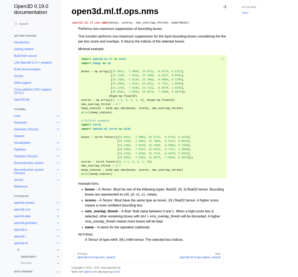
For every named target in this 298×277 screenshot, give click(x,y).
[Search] (36, 24)
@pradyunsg (105, 271)
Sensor (18, 179)
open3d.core (22, 209)
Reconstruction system (29, 163)
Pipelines (20, 149)
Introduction (21, 42)
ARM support (22, 82)
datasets (26, 263)
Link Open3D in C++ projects (33, 62)
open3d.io (20, 229)
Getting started (23, 49)
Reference (21, 186)
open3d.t (20, 236)
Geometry (20, 122)
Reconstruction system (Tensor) (29, 171)
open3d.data (22, 216)
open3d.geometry (25, 223)
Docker (18, 76)
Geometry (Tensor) (26, 129)
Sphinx (88, 271)
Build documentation (27, 69)
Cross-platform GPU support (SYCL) (32, 91)
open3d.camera (24, 202)
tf (18, 250)
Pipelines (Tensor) (26, 156)
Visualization (22, 142)
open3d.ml (21, 243)
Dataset (19, 136)
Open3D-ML (22, 99)
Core (17, 115)
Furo (117, 271)
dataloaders (28, 256)
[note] (36, 272)
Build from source (25, 55)
